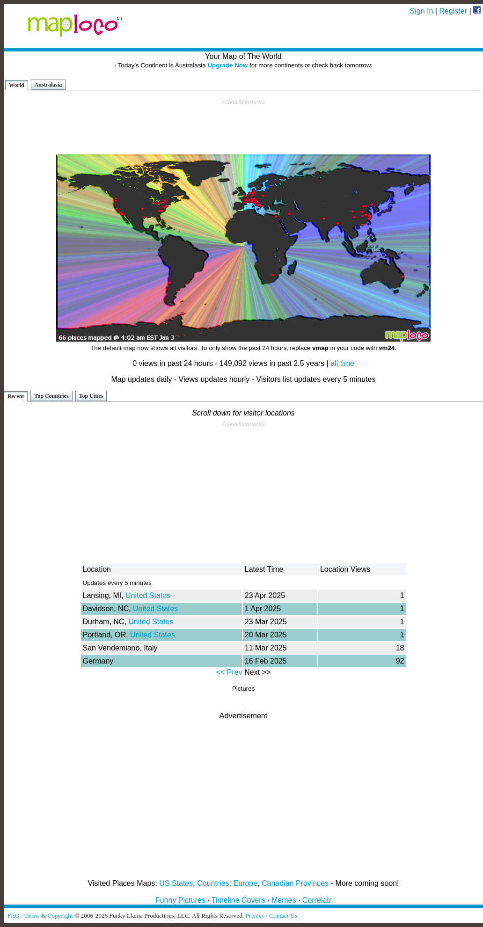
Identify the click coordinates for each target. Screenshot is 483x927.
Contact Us (283, 915)
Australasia (48, 84)
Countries (213, 883)
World (16, 85)
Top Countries (51, 396)
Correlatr (316, 900)
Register (453, 11)
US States (176, 883)
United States (147, 595)
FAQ (13, 915)
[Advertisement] (243, 127)
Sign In (421, 11)
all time (342, 363)
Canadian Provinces (295, 883)
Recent (15, 396)
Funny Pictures (180, 900)
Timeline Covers (238, 900)
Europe (246, 883)
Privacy (255, 915)
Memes (283, 900)
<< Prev (229, 672)
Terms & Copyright (48, 915)
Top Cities (91, 396)
